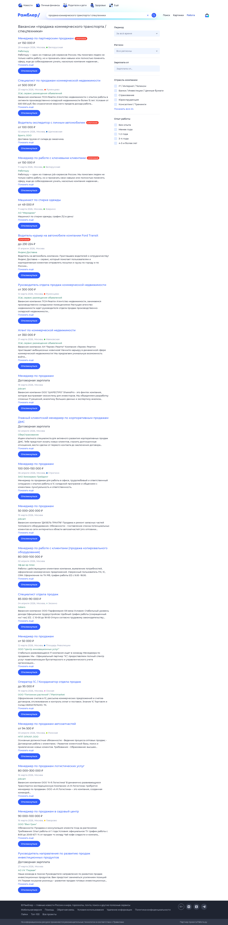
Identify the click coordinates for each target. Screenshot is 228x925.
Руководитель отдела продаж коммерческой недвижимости (62, 285)
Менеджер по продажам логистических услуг (51, 766)
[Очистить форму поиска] (148, 15)
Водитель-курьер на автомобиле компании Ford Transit (58, 235)
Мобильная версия (31, 909)
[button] (64, 60)
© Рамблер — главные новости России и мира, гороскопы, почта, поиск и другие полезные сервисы (75, 905)
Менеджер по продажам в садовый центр (48, 811)
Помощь (49, 909)
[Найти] (154, 15)
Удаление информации (119, 909)
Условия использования (90, 909)
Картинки (178, 15)
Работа (191, 15)
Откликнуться (29, 70)
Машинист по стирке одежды (39, 200)
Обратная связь (65, 909)
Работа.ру (202, 922)
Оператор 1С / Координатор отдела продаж (49, 682)
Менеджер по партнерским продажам (46, 38)
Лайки (24, 914)
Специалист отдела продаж (38, 594)
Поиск (166, 15)
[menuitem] (25, 5)
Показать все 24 (123, 108)
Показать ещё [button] (26, 65)
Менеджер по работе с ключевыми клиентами (52, 158)
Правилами (118, 922)
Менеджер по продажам (36, 376)
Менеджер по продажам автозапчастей (47, 724)
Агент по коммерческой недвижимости (46, 330)
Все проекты (49, 914)
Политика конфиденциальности (153, 909)
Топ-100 (35, 914)
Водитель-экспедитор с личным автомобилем (51, 122)
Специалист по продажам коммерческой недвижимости (59, 80)
